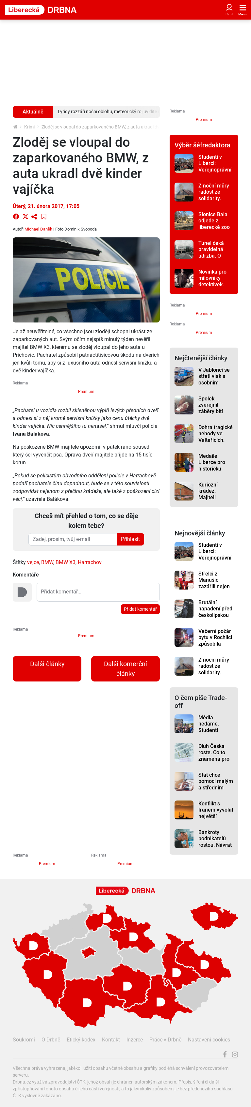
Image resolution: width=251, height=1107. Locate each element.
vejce (33, 562)
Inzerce (134, 1040)
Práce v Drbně (165, 1040)
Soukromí (24, 1040)
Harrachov (90, 562)
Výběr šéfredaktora (202, 145)
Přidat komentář (140, 609)
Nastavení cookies (209, 1040)
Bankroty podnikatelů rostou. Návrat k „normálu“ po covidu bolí (215, 844)
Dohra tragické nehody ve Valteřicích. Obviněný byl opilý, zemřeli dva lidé (215, 443)
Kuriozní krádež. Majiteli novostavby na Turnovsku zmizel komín (215, 500)
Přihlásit (130, 539)
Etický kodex (81, 1040)
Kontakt (111, 1040)
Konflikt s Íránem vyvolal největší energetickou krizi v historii (215, 816)
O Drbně (51, 1040)
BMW (47, 562)
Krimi (29, 126)
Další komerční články (125, 669)
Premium (86, 391)
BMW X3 (65, 562)
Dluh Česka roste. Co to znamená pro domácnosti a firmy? (214, 758)
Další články (47, 664)
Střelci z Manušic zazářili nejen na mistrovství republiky (214, 586)
